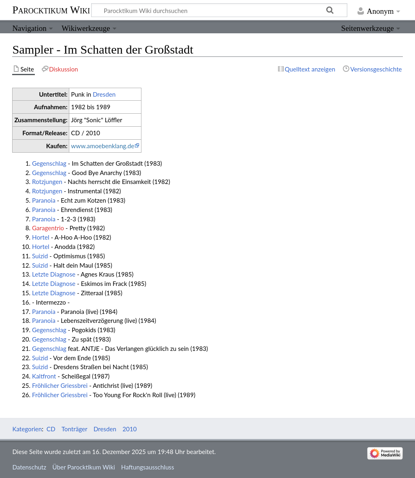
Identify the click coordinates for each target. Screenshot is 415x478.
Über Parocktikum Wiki (83, 467)
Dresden (104, 94)
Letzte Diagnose (53, 274)
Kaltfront (44, 376)
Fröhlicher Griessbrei (60, 385)
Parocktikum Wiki (51, 9)
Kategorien (27, 429)
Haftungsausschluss (147, 467)
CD (51, 429)
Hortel (40, 237)
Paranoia (44, 200)
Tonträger (75, 429)
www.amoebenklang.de (102, 145)
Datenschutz (29, 467)
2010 (129, 429)
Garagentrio (48, 227)
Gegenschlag (49, 163)
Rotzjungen (47, 181)
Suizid (40, 256)
